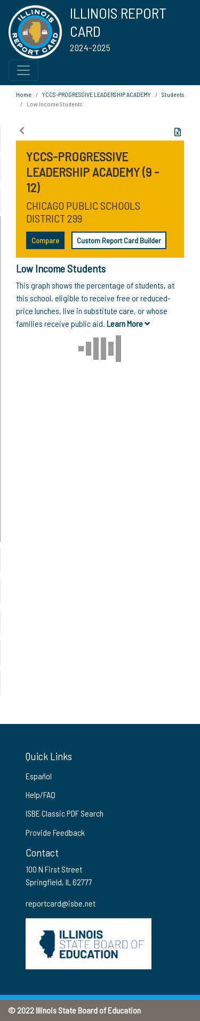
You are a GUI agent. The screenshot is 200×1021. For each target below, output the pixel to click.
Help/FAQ (40, 794)
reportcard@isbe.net (60, 903)
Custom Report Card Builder (119, 240)
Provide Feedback (55, 832)
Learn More (128, 323)
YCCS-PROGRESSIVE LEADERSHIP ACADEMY (96, 94)
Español (39, 776)
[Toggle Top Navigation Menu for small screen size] (23, 70)
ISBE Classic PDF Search (64, 813)
